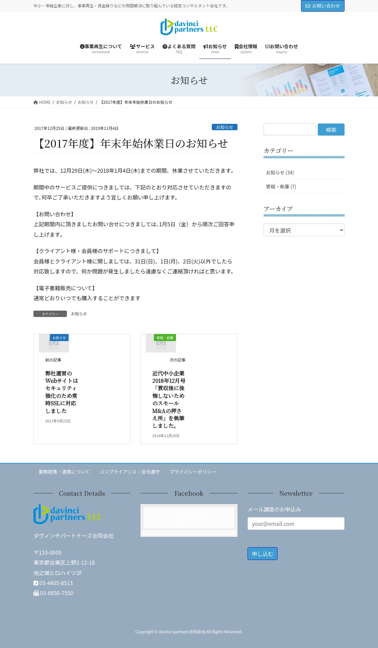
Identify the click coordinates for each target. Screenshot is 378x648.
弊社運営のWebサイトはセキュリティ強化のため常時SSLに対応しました (61, 392)
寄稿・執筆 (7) (281, 186)
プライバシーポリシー (193, 471)
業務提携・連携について (64, 471)
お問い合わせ (322, 5)
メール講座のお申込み (274, 509)
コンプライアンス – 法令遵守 (130, 471)
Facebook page (189, 518)
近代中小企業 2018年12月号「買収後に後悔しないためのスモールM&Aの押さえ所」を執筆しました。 (171, 400)
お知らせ (224, 127)
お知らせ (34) (280, 172)
